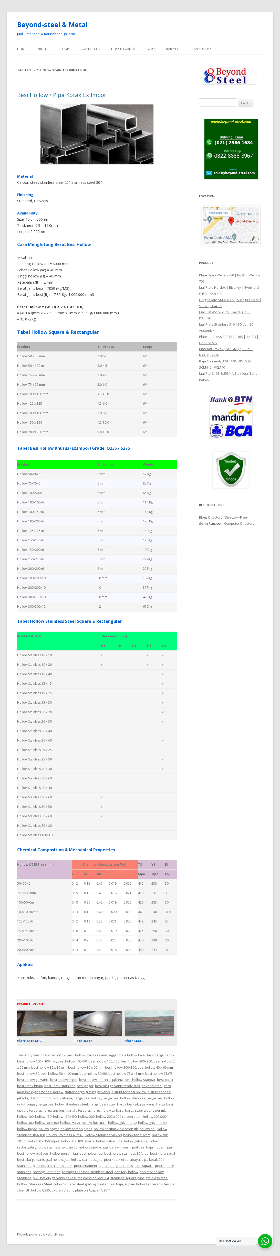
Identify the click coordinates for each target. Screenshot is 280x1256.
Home (21, 49)
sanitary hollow (126, 1171)
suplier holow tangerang (143, 1184)
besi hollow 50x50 (93, 1073)
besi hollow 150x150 (103, 1061)
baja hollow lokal (132, 1055)
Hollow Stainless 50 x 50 (103, 1135)
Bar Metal (174, 49)
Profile (43, 49)
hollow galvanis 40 (152, 1122)
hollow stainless (87, 1055)
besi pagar (85, 1085)
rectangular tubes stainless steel (87, 1171)
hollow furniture (94, 1122)
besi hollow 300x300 (120, 1067)
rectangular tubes (46, 1171)
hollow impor (27, 1128)
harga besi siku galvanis (136, 1104)
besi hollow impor (64, 1079)
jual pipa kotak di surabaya (119, 1159)
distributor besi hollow (128, 1092)
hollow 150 (43, 1116)
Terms (64, 49)
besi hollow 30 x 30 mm (49, 1067)
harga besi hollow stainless (124, 1098)
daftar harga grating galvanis (87, 1092)
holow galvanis (135, 1141)
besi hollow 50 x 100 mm (59, 1073)
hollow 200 (86, 1116)
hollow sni (147, 1128)
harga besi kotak (102, 1104)
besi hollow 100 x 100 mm (36, 1061)
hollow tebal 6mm (136, 1135)
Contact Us (90, 49)
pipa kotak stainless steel (52, 1165)
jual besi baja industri (148, 1147)
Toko (150, 49)
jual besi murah (156, 1153)
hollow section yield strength (116, 1128)
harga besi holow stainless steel (63, 1104)
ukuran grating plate (67, 1190)
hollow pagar (49, 1128)
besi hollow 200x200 (136, 1061)
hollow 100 (25, 1116)
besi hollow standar (140, 1079)
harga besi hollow (87, 1098)
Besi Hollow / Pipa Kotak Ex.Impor (61, 95)
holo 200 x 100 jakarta (78, 1141)
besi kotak (165, 1079)
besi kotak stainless (59, 1085)
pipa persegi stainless (116, 1165)
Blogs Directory (210, 517)
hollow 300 (25, 1122)
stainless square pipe (127, 1178)
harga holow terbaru (107, 1110)
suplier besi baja (110, 1184)
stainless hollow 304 (93, 1178)
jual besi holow (84, 1153)
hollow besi (65, 1055)
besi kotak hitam (30, 1085)
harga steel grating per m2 (145, 1110)
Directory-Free (236, 517)
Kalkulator (203, 49)
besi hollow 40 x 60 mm (155, 1067)
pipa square (143, 1165)
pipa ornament (85, 1165)
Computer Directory (239, 523)
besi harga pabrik (160, 1055)
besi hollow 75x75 (159, 1073)
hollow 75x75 (70, 1122)
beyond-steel (152, 1085)
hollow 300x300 (47, 1122)
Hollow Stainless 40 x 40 (64, 1135)
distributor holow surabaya (51, 1098)
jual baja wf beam (117, 1147)
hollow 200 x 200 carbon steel (118, 1116)
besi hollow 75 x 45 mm (126, 1073)
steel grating (86, 1184)
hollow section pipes (76, 1128)
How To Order (123, 49)
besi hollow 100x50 (72, 1061)
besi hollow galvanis (33, 1079)
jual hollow (54, 1159)
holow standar (90, 1147)
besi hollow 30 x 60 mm (85, 1067)
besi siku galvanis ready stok (117, 1085)
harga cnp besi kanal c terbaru (66, 1110)
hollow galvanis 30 (122, 1122)
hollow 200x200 (155, 1116)
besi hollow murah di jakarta (101, 1079)
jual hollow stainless (80, 1159)
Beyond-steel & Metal (52, 24)
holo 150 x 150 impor (43, 1141)
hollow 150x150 (65, 1116)
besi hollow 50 (28, 1073)
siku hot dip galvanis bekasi (54, 1178)
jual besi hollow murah (53, 1153)
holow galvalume (109, 1141)
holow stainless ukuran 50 (57, 1147)
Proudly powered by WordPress (40, 1234)
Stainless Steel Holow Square (52, 1184)
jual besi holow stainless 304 (120, 1153)
